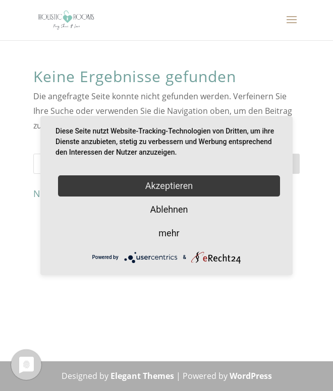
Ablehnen (169, 209)
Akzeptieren (169, 185)
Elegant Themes (142, 375)
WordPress (251, 375)
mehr (168, 233)
